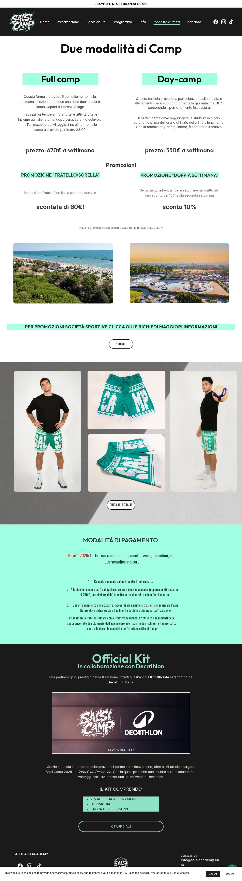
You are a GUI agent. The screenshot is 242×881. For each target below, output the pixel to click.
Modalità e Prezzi (167, 22)
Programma (123, 22)
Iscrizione (194, 22)
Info (143, 22)
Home (44, 22)
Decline (230, 874)
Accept (213, 874)
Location (93, 22)
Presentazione (68, 22)
